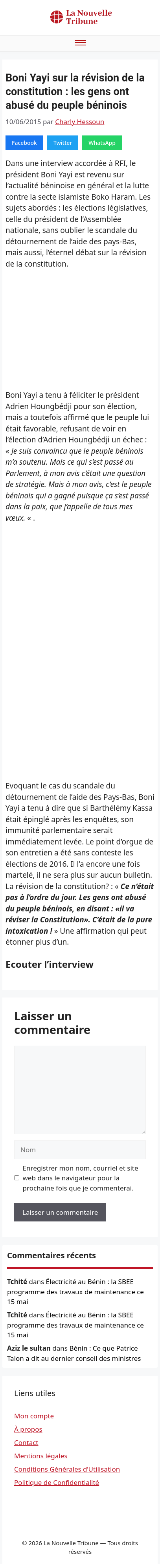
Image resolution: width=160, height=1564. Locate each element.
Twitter (62, 142)
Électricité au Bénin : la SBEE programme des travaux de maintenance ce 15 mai (75, 1291)
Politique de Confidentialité (56, 1482)
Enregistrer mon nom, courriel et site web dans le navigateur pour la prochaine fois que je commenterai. (80, 1178)
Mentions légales (40, 1455)
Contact (26, 1442)
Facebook (24, 142)
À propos (28, 1429)
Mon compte (34, 1415)
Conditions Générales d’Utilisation (67, 1469)
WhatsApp (102, 142)
